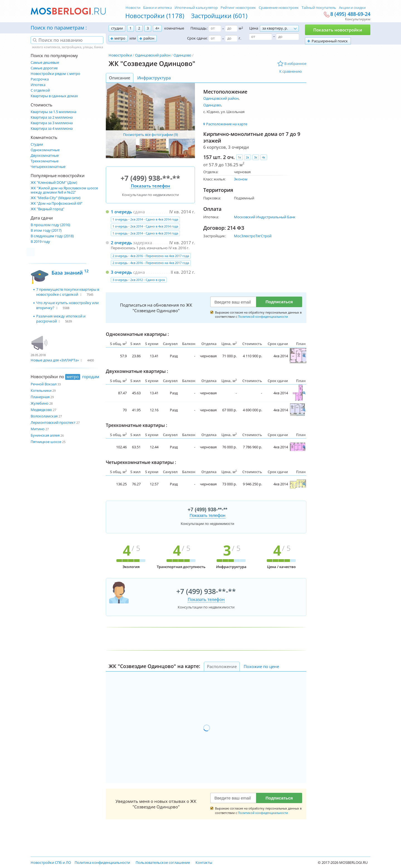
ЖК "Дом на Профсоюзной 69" (56, 203)
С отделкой (40, 90)
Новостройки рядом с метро (55, 74)
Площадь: (198, 28)
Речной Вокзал (44, 384)
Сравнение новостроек (279, 7)
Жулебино (39, 403)
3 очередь (121, 272)
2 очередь (121, 242)
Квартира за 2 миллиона (52, 117)
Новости (133, 7)
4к (263, 157)
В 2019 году (40, 241)
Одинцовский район (152, 55)
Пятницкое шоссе (46, 441)
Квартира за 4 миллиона (52, 128)
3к (255, 157)
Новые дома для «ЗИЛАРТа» (55, 360)
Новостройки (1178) (154, 15)
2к (247, 157)
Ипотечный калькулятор (196, 7)
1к (239, 157)
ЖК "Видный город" (47, 209)
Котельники (41, 390)
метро (119, 38)
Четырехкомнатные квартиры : (141, 462)
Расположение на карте (226, 123)
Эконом (241, 179)
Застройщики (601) (219, 15)
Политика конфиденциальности (102, 862)
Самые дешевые (45, 62)
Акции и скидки (352, 7)
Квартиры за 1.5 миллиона (53, 112)
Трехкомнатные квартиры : (136, 425)
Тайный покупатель (319, 7)
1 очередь (121, 211)
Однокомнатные (45, 150)
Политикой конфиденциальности (263, 316)
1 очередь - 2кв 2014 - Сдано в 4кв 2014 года (145, 219)
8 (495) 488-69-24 (350, 14)
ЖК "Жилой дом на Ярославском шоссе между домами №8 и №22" (64, 190)
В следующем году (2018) (52, 236)
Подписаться (279, 301)
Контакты (203, 862)
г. (240, 38)
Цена (253, 28)
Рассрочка (40, 79)
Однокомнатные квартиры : (137, 334)
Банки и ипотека (157, 7)
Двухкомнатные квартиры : (137, 371)
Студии (37, 144)
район (148, 38)
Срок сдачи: (197, 38)
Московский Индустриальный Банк (264, 216)
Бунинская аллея (45, 435)
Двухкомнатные (45, 155)
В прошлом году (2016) (50, 225)
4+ (157, 28)
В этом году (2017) (46, 230)
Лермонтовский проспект (53, 422)
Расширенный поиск (330, 40)
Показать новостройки (337, 30)
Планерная (40, 397)
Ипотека (38, 85)
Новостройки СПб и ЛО (51, 862)
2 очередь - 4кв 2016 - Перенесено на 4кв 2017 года (151, 256)
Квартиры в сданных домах (54, 96)
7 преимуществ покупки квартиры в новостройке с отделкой (67, 292)
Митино (38, 429)
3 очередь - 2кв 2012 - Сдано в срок (139, 280)
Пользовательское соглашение (163, 862)
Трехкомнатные (44, 161)
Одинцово (182, 55)
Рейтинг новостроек (238, 7)
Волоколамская (44, 416)
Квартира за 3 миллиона (52, 123)
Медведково (41, 409)
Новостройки (120, 55)
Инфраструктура (154, 77)
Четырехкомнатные (48, 167)
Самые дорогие (44, 68)
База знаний (70, 271)
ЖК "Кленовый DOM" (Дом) (54, 182)
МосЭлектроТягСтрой (253, 235)
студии (117, 28)
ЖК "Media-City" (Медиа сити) (55, 198)
